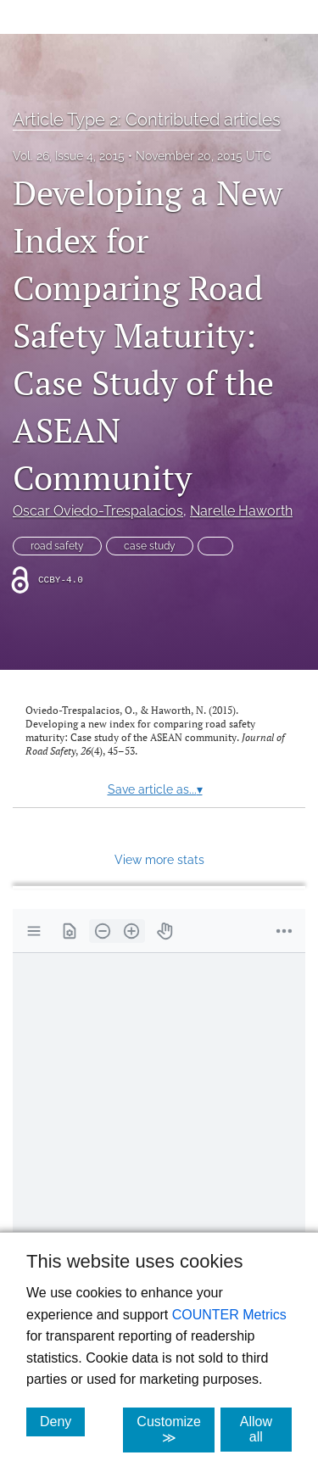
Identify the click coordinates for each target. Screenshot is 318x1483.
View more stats (159, 859)
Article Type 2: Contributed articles (147, 119)
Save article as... (155, 789)
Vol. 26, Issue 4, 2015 (69, 156)
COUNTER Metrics (229, 1314)
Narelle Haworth (241, 511)
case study (150, 546)
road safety (57, 546)
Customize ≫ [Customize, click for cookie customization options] (176, 1429)
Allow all (266, 1429)
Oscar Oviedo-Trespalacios (98, 511)
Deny (62, 1421)
